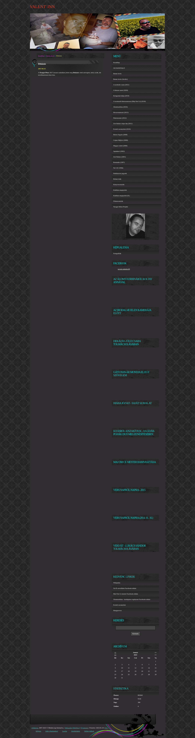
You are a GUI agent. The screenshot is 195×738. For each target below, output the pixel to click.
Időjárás (38, 731)
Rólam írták (117, 179)
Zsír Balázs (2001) (119, 157)
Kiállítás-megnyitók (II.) (121, 195)
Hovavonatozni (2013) (121, 112)
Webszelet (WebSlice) (72, 728)
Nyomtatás (84, 728)
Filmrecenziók (118, 201)
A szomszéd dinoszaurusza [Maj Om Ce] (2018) (129, 101)
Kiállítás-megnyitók (120, 190)
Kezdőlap (41, 56)
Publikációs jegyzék (120, 173)
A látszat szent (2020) (120, 90)
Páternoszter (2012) (120, 118)
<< (115, 652)
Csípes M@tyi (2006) (120, 140)
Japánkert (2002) (119, 151)
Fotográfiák (117, 253)
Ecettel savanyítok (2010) (122, 129)
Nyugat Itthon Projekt (120, 207)
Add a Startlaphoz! (51, 731)
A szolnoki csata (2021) (121, 85)
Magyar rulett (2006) (120, 146)
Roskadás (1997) (119, 162)
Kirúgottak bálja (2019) (121, 96)
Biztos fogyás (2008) (120, 134)
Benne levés (50, 56)
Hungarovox (117, 610)
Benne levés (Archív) (120, 79)
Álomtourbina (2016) (120, 107)
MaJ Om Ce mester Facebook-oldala (125, 594)
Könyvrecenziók (118, 184)
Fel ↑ (106, 728)
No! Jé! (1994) (118, 168)
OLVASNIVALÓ (119, 68)
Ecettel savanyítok (119, 605)
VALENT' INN (42, 6)
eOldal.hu (35, 728)
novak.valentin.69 (124, 269)
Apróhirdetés (75, 731)
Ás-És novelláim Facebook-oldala (124, 588)
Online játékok (89, 731)
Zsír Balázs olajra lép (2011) (123, 123)
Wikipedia (116, 583)
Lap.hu (64, 731)
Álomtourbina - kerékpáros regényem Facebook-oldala (131, 599)
